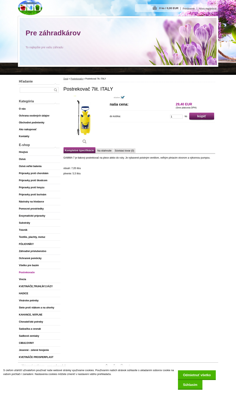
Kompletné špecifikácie (79, 150)
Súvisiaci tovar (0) (124, 150)
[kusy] (176, 117)
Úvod (65, 79)
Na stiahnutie (104, 150)
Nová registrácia (208, 8)
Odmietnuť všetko (197, 375)
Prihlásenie (189, 8)
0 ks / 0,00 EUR (169, 8)
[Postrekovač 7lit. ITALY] (85, 121)
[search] (55, 89)
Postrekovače (77, 79)
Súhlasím (190, 384)
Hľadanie (26, 81)
